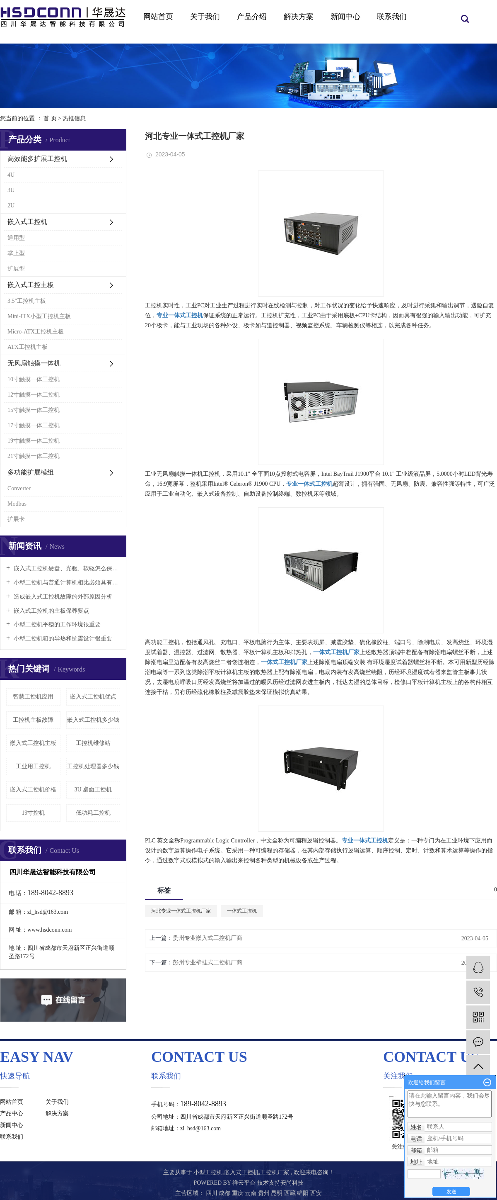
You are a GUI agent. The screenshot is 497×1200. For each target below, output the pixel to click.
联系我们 (392, 16)
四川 (212, 1193)
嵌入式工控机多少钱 (93, 720)
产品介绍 (252, 16)
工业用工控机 (33, 766)
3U (10, 190)
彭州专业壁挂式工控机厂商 (207, 962)
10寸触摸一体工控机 (33, 379)
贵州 (264, 1193)
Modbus (17, 504)
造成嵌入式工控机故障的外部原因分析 (62, 597)
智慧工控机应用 (33, 697)
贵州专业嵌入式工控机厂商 (207, 938)
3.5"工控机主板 (26, 301)
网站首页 (158, 16)
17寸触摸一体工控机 (33, 425)
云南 (251, 1193)
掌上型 (16, 253)
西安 (316, 1193)
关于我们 (205, 16)
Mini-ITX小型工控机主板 (39, 316)
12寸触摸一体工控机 (33, 395)
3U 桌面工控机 (93, 789)
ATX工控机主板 (27, 347)
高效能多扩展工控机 (37, 158)
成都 (225, 1193)
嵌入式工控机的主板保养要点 (50, 611)
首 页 (50, 118)
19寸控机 (33, 813)
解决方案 (299, 16)
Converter (19, 488)
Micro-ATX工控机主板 (35, 332)
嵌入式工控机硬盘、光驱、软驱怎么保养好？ (66, 568)
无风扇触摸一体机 (33, 363)
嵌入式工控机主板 (33, 743)
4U (10, 175)
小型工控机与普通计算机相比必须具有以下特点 (66, 582)
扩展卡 (16, 519)
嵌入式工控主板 (30, 284)
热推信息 (74, 118)
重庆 (238, 1193)
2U (10, 205)
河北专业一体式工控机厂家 (181, 911)
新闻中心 (345, 16)
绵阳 (303, 1193)
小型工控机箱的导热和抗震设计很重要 (62, 638)
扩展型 (16, 268)
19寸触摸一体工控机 (33, 441)
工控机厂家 (274, 1172)
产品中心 (11, 1113)
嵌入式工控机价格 (33, 789)
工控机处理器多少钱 (93, 766)
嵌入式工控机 (27, 221)
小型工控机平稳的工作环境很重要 (56, 624)
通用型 (16, 238)
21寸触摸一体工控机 (33, 456)
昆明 (277, 1193)
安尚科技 (292, 1183)
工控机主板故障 (33, 720)
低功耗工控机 (93, 813)
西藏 (290, 1193)
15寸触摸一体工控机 (33, 410)
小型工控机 (207, 1172)
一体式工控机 (242, 911)
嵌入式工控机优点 (93, 697)
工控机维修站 (93, 743)
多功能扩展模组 (30, 472)
